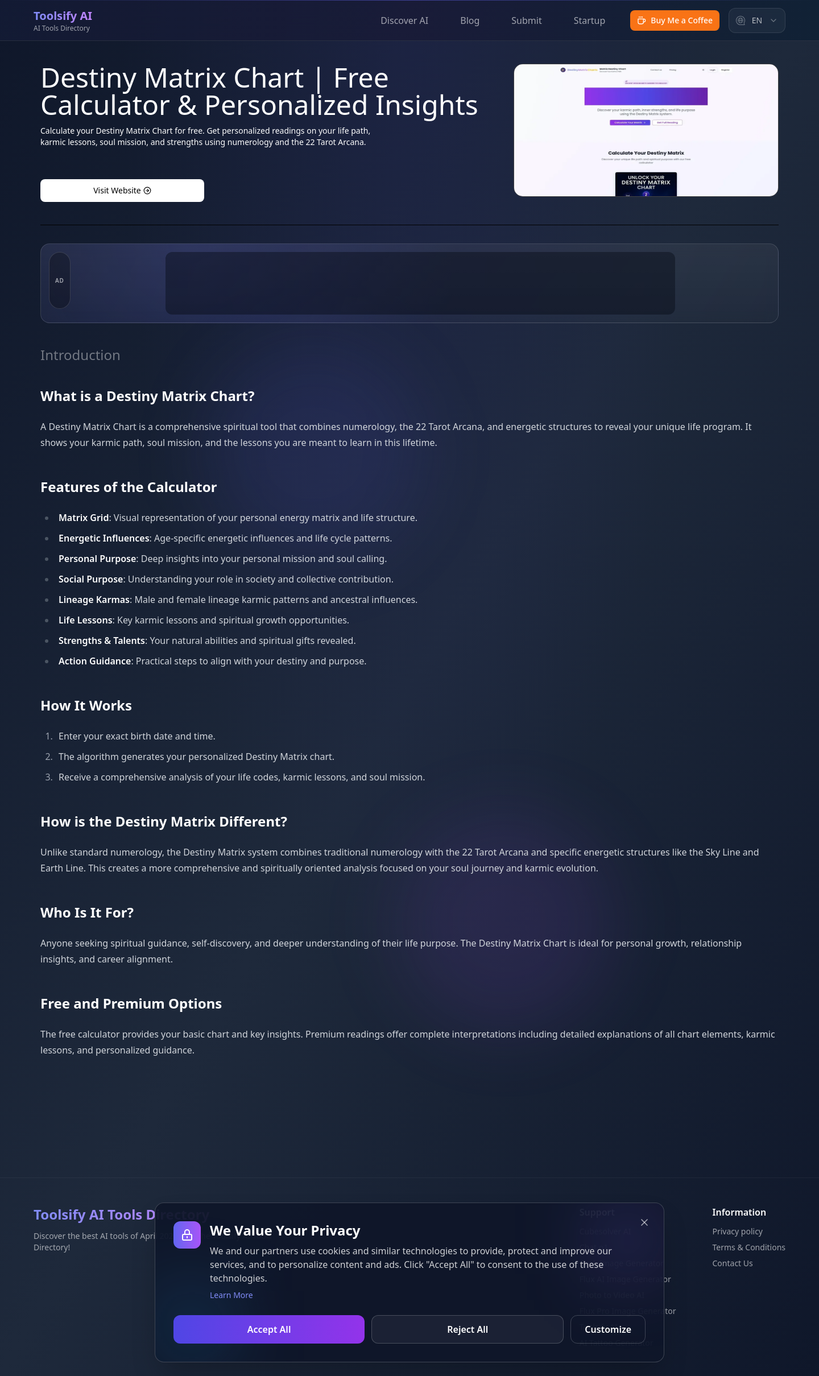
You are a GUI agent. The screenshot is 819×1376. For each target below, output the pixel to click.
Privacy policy (738, 1231)
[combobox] (757, 20)
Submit (526, 20)
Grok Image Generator (622, 1263)
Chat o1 (594, 1247)
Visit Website (122, 190)
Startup (590, 20)
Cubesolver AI (605, 1231)
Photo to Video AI (612, 1295)
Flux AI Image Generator (625, 1279)
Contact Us (733, 1263)
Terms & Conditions (749, 1247)
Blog (469, 20)
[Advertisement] (420, 337)
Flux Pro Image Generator (628, 1310)
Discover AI (404, 20)
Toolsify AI (599, 1326)
